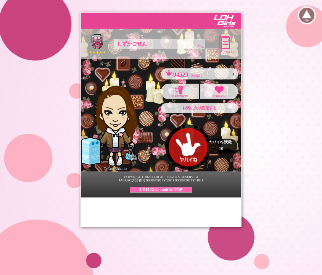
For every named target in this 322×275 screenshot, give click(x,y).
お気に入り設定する (199, 108)
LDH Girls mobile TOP (161, 189)
